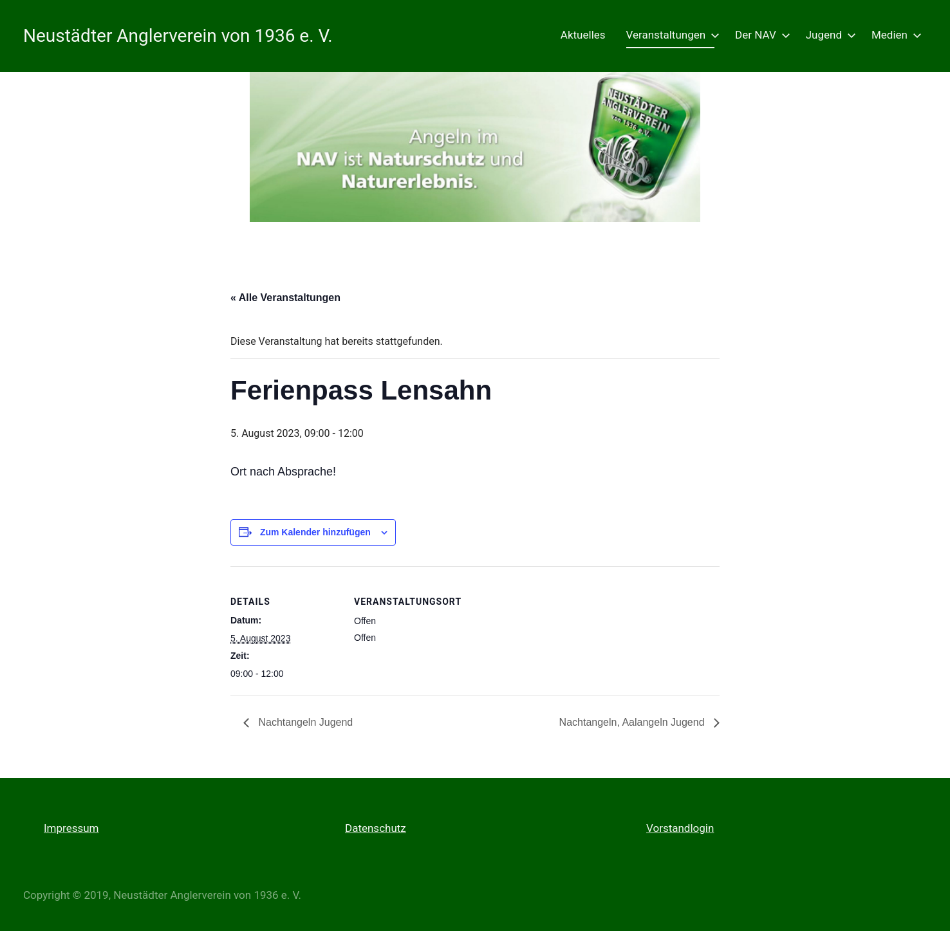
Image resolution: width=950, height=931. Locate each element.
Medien (894, 34)
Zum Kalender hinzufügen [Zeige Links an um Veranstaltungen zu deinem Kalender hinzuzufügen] (315, 532)
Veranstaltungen (670, 34)
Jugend (828, 34)
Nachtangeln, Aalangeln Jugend (633, 722)
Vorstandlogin (680, 828)
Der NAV (760, 34)
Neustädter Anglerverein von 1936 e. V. (178, 35)
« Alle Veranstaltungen (285, 297)
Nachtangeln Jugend (304, 722)
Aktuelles (583, 34)
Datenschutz (375, 828)
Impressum (71, 828)
